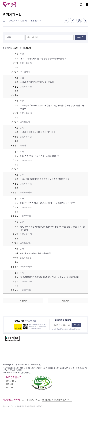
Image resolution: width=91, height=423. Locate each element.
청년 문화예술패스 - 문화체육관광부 (35, 253)
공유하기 (72, 20)
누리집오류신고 (13, 377)
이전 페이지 (24, 300)
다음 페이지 (66, 300)
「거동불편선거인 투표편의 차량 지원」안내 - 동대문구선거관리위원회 (49, 277)
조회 (80, 37)
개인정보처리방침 (11, 399)
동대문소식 (12, 20)
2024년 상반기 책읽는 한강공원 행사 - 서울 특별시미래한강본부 (47, 203)
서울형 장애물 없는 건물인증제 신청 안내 (37, 132)
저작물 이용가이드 (31, 400)
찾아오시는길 (11, 381)
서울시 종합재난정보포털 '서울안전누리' (37, 82)
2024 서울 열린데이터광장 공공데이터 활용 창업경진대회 (44, 179)
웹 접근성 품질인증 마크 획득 (55, 399)
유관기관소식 (35, 20)
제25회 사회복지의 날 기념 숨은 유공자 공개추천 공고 (43, 58)
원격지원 (9, 387)
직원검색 (9, 384)
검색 (80, 6)
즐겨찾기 (66, 20)
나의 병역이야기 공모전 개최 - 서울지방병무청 (40, 156)
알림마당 (24, 20)
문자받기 (76, 325)
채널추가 (18, 328)
